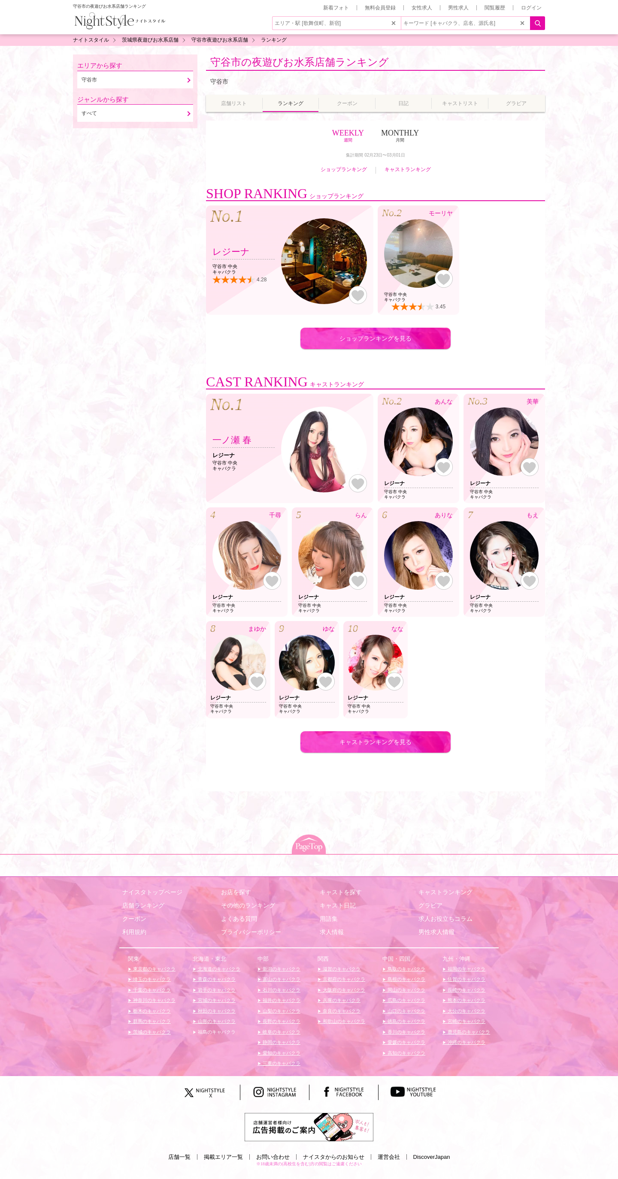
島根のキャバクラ (405, 979)
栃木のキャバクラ (151, 1010)
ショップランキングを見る (375, 338)
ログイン (531, 8)
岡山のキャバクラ (405, 989)
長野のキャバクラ (280, 1021)
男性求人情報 (436, 932)
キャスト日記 (338, 905)
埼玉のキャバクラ (151, 979)
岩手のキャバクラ (216, 989)
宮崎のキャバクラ (465, 1021)
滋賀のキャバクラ (340, 968)
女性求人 (422, 8)
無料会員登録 (380, 8)
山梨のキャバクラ (280, 1010)
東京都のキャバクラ (154, 968)
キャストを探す (341, 892)
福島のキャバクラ (216, 1031)
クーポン (134, 918)
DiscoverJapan (431, 1157)
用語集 (329, 918)
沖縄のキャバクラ (465, 1042)
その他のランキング (248, 905)
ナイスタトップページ (152, 892)
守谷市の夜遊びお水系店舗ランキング (299, 62)
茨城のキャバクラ (151, 1031)
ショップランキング (344, 169)
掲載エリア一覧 (223, 1157)
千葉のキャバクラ (151, 989)
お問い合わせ (273, 1157)
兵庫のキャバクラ (340, 1000)
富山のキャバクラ (280, 979)
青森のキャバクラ (216, 979)
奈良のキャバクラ (340, 1010)
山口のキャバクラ (405, 1010)
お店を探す (236, 892)
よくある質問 (239, 918)
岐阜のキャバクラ (280, 1031)
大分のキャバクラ (465, 1010)
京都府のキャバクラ (343, 979)
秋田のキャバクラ (216, 1010)
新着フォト (336, 8)
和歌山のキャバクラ (343, 1021)
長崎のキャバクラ (465, 989)
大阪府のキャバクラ (343, 989)
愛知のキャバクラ (280, 1052)
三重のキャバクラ (280, 1063)
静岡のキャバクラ (280, 1042)
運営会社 (389, 1157)
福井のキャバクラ (280, 1000)
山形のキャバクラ (216, 1021)
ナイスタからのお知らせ (333, 1157)
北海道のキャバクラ (218, 968)
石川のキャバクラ (280, 989)
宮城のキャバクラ (216, 1000)
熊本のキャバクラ (465, 1000)
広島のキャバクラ (405, 1000)
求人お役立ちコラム (445, 918)
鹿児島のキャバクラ (468, 1031)
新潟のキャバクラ (280, 968)
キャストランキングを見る (375, 742)
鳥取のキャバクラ (405, 968)
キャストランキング (408, 169)
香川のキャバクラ (405, 1031)
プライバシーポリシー (251, 932)
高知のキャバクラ (405, 1052)
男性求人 (458, 8)
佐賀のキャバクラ (465, 979)
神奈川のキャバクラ (154, 1000)
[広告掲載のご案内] (309, 1126)
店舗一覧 (179, 1157)
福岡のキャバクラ (465, 968)
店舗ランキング (143, 905)
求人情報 (332, 932)
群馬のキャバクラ (151, 1021)
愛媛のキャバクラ (405, 1042)
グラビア (430, 905)
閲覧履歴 (495, 8)
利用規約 (134, 932)
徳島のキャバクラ (405, 1021)
